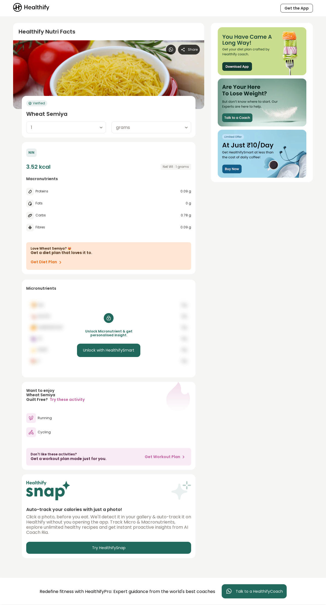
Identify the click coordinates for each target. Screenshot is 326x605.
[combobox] (66, 127)
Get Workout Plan (166, 456)
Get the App (296, 8)
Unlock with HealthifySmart (108, 350)
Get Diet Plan (47, 262)
